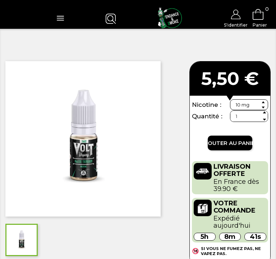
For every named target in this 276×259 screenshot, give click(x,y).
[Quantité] (249, 116)
